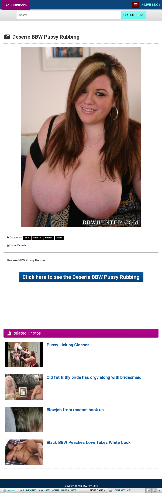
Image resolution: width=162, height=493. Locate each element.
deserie (37, 237)
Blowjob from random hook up (75, 409)
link (159, 438)
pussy (59, 237)
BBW (27, 237)
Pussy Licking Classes (68, 344)
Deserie (21, 245)
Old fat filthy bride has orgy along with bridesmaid (94, 377)
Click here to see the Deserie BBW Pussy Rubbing (81, 277)
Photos (49, 237)
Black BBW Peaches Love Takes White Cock (89, 442)
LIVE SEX (151, 4)
